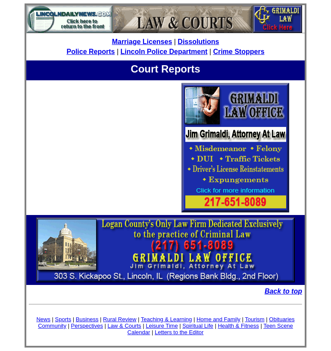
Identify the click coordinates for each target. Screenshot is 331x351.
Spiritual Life (197, 326)
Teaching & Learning (166, 319)
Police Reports (90, 51)
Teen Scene (278, 326)
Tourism (255, 319)
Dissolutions (198, 41)
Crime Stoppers (238, 51)
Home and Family (218, 319)
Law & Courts (124, 326)
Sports (63, 319)
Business (87, 319)
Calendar (139, 332)
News (43, 319)
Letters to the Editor (179, 332)
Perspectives (87, 326)
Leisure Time (162, 326)
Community (52, 326)
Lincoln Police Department (164, 51)
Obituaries (281, 319)
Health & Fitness (238, 326)
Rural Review (119, 319)
